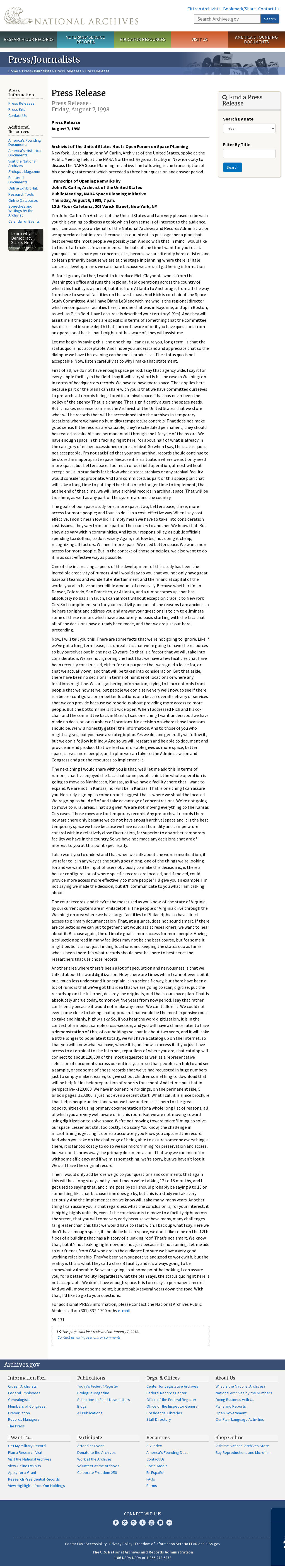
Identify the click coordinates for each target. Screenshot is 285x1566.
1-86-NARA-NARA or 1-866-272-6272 (142, 1557)
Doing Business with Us (235, 1399)
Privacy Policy (120, 1543)
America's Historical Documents (25, 153)
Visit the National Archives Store (242, 1445)
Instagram (133, 1522)
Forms (151, 1485)
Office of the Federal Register (171, 1399)
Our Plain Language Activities (240, 1419)
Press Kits (16, 109)
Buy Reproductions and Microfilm (243, 1452)
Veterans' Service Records (85, 39)
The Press (16, 1426)
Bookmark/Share (239, 8)
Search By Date (238, 119)
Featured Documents (18, 180)
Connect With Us (142, 1513)
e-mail (124, 1310)
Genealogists (19, 1399)
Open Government (231, 1412)
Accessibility (96, 1543)
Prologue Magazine (93, 1392)
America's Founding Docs (167, 1452)
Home (13, 70)
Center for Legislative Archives (172, 1386)
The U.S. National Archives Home (71, 15)
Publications (91, 1378)
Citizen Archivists (204, 8)
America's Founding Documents (256, 39)
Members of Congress (26, 1406)
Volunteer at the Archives (98, 1465)
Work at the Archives (94, 1459)
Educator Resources (142, 39)
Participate (89, 1437)
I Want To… (20, 1437)
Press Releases (68, 70)
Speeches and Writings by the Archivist (20, 211)
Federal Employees (24, 1392)
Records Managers (24, 1419)
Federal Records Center (166, 1392)
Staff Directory (158, 1419)
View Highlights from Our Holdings (36, 1485)
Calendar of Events (24, 221)
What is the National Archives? (240, 1386)
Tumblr (142, 1522)
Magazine (24, 171)
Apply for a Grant (22, 1472)
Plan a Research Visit (25, 1452)
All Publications (89, 1412)
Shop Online (229, 1437)
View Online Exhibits (24, 1465)
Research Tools (21, 194)
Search (270, 18)
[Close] (278, 1514)
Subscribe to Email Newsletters (103, 1399)
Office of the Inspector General (172, 1406)
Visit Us (199, 39)
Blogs (82, 1406)
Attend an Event (90, 1445)
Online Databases (23, 200)
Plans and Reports (231, 1406)
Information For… (27, 1378)
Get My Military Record (27, 1445)
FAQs (150, 1479)
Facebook (115, 1522)
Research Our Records (29, 39)
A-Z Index (154, 1445)
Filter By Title (236, 144)
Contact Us (268, 8)
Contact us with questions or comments (89, 1337)
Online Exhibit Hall (23, 188)
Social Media (156, 1465)
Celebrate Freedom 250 (97, 1472)
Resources (158, 1437)
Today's (97, 1386)
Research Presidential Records (34, 1479)
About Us (225, 1378)
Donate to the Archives (96, 1452)
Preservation (19, 1412)
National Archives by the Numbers (244, 1392)
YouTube (151, 1522)
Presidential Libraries (164, 1412)
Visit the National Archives (22, 163)
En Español (155, 1472)
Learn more (235, 1555)
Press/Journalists (36, 70)
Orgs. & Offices (163, 1378)
